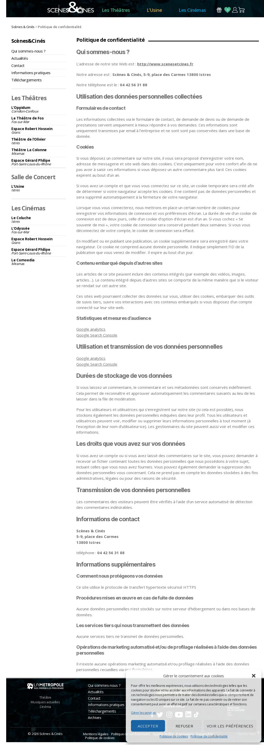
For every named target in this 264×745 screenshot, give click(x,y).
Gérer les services (143, 712)
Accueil (80, 11)
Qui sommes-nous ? (28, 53)
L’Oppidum (38, 112)
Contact (17, 68)
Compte (235, 11)
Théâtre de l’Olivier (38, 144)
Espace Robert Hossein (38, 133)
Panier (242, 11)
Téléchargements (26, 82)
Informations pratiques (31, 75)
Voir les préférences (230, 726)
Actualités (19, 61)
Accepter (148, 726)
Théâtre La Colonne (38, 154)
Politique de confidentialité (209, 736)
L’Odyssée (38, 233)
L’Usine (154, 11)
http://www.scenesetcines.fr (165, 66)
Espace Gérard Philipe (38, 165)
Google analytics (90, 332)
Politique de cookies (174, 736)
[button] (253, 675)
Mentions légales (95, 736)
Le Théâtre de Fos (38, 122)
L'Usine (38, 191)
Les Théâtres (116, 11)
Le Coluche (38, 222)
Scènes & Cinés (51, 736)
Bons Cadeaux (219, 11)
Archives (94, 720)
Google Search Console (96, 337)
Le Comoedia (38, 264)
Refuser (184, 726)
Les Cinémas (192, 11)
